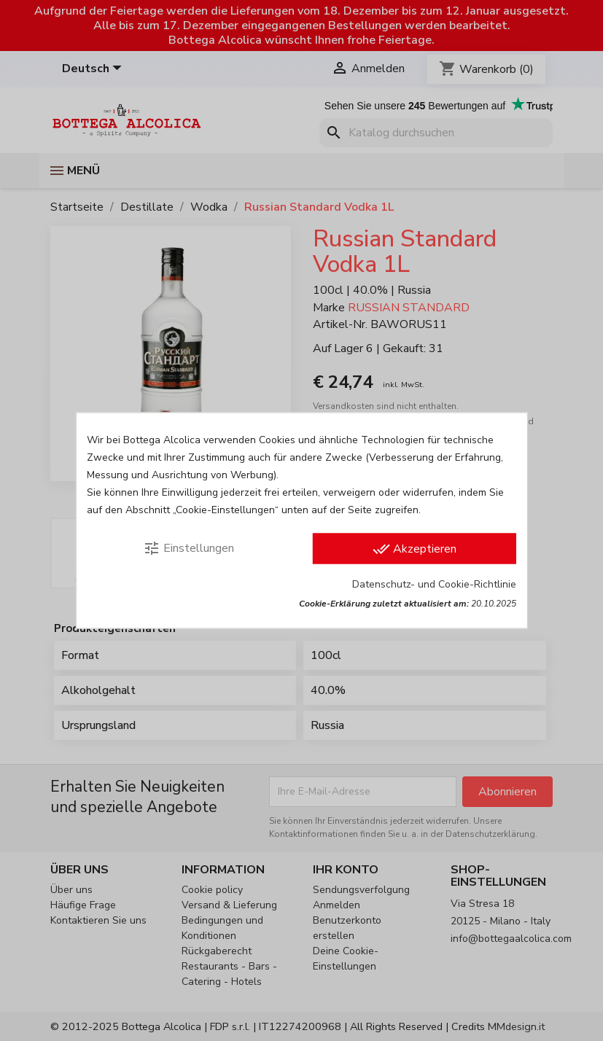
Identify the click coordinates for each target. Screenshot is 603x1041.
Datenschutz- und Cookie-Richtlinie (434, 584)
